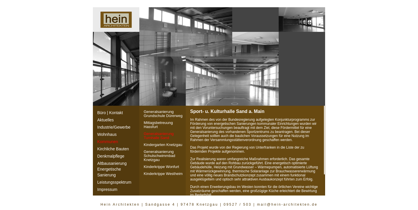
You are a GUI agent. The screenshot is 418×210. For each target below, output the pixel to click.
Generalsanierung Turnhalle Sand (159, 136)
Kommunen (107, 141)
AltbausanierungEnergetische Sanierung (112, 169)
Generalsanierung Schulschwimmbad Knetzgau (159, 155)
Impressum (107, 189)
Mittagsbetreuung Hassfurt (158, 124)
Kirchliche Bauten (113, 149)
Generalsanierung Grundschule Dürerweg (163, 113)
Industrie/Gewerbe (113, 127)
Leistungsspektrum (114, 182)
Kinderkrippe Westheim (163, 173)
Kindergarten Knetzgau (163, 145)
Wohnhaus (107, 134)
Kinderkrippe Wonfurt (161, 167)
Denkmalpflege (110, 156)
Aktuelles (105, 120)
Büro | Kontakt (110, 112)
